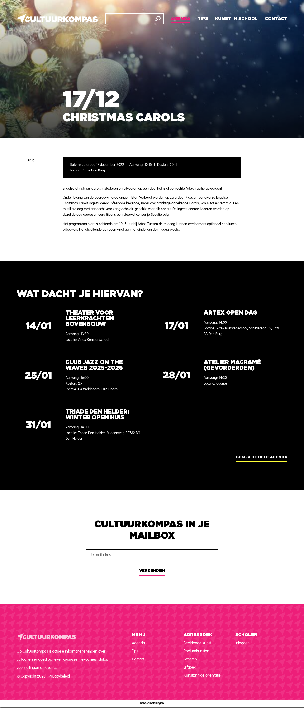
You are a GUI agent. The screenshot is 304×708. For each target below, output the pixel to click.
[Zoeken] (158, 19)
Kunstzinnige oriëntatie (202, 675)
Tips (202, 19)
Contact (276, 19)
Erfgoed (190, 667)
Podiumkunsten (196, 651)
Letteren (190, 659)
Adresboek (198, 635)
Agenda (180, 19)
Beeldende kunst (197, 642)
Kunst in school (236, 19)
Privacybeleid (59, 676)
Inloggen (242, 642)
